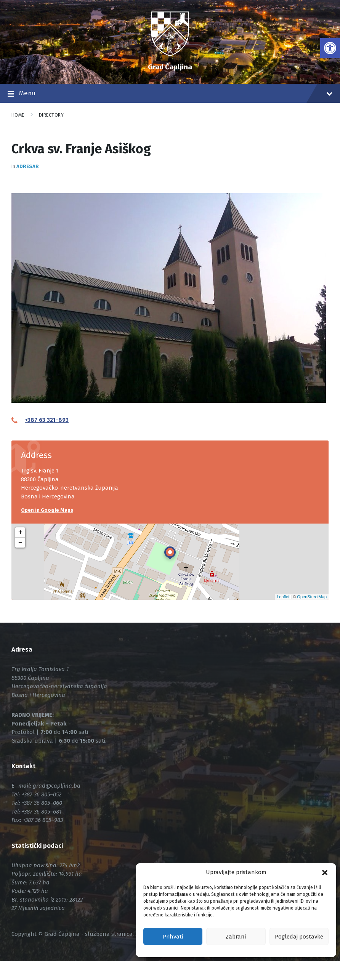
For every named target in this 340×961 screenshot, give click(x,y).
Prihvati (173, 936)
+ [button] (20, 532)
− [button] (20, 542)
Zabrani (236, 936)
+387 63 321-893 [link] (47, 419)
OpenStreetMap (312, 596)
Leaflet (283, 596)
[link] (330, 48)
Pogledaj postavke (299, 936)
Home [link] (17, 115)
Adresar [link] (27, 166)
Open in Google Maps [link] (47, 510)
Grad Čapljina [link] (170, 66)
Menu (170, 94)
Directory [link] (51, 115)
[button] (325, 872)
